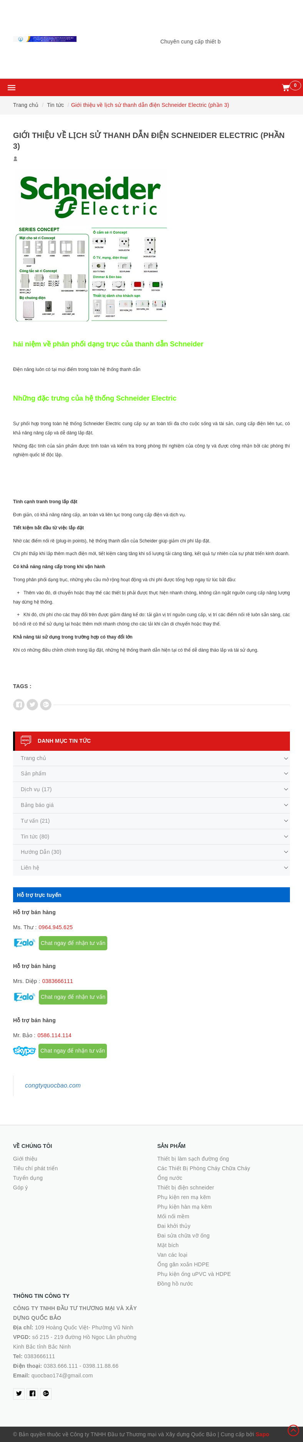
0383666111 (57, 981)
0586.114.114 (54, 1035)
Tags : (22, 686)
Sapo (262, 1434)
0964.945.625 (56, 927)
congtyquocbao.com (53, 1085)
